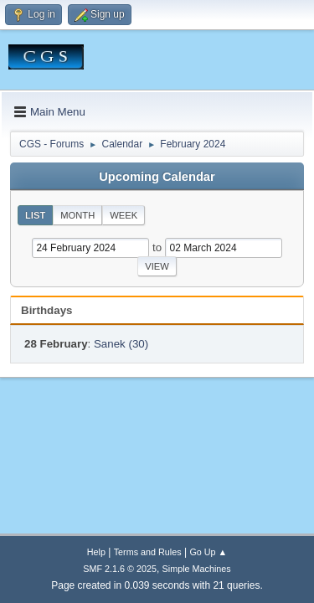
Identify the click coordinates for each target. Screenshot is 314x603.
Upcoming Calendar (156, 176)
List (35, 215)
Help (96, 552)
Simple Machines (196, 569)
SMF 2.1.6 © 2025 (120, 569)
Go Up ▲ (208, 552)
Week (123, 215)
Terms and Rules (148, 552)
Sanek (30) (121, 344)
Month (77, 215)
